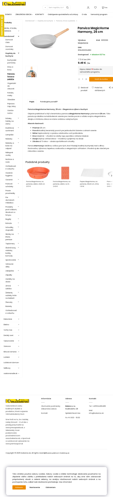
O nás (84, 14)
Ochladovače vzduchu (11, 167)
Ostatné (9, 180)
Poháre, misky (10, 94)
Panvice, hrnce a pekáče (11, 76)
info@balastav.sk (96, 413)
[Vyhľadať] (44, 7)
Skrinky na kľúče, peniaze (10, 237)
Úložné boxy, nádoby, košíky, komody (11, 252)
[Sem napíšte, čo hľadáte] (59, 7)
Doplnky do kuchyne (10, 54)
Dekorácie (8, 319)
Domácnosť (9, 36)
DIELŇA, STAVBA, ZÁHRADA (10, 29)
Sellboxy (7, 368)
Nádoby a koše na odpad (10, 146)
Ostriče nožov (10, 111)
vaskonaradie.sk (10, 373)
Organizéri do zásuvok (11, 86)
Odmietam (51, 487)
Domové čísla (9, 41)
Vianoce (7, 346)
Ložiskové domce (11, 362)
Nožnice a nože (10, 160)
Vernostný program (99, 14)
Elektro (6, 324)
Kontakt (44, 413)
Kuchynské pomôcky (11, 61)
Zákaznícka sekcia (48, 409)
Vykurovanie (9, 341)
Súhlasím (19, 487)
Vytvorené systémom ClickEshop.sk (56, 453)
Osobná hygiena (9, 174)
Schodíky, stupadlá (9, 228)
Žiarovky (9, 302)
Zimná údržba (8, 287)
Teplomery (10, 243)
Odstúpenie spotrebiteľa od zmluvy (63, 14)
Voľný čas (8, 330)
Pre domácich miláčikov (10, 200)
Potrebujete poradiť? (49, 102)
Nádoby (9, 139)
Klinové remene (10, 352)
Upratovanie (11, 260)
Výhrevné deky (9, 265)
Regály (8, 219)
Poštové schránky (9, 185)
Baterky (9, 306)
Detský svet (8, 335)
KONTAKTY (39, 14)
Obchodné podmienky (50, 406)
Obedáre (11, 99)
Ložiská (7, 357)
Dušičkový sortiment (10, 129)
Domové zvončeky (9, 47)
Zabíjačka (10, 271)
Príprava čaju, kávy (11, 105)
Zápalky (9, 275)
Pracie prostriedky (10, 191)
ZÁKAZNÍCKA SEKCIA (23, 14)
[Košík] (104, 7)
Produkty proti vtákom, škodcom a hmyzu (11, 211)
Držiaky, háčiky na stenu (10, 121)
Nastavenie (35, 487)
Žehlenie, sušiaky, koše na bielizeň (11, 295)
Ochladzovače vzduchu (11, 311)
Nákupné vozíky (9, 153)
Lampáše (9, 135)
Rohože (9, 223)
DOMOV (8, 14)
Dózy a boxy (10, 68)
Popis (31, 102)
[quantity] (82, 79)
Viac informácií (65, 482)
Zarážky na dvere (10, 280)
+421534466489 (99, 406)
